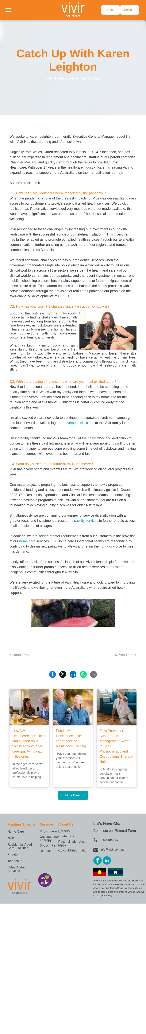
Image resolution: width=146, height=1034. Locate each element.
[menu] (8, 10)
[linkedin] (107, 861)
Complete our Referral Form (114, 831)
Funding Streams (22, 824)
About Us (65, 824)
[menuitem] (23, 831)
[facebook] (97, 861)
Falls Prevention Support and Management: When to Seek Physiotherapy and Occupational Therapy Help (116, 746)
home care (27, 541)
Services (47, 824)
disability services (84, 521)
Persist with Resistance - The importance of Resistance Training (71, 738)
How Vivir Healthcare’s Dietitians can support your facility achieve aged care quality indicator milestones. (29, 743)
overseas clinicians (79, 423)
